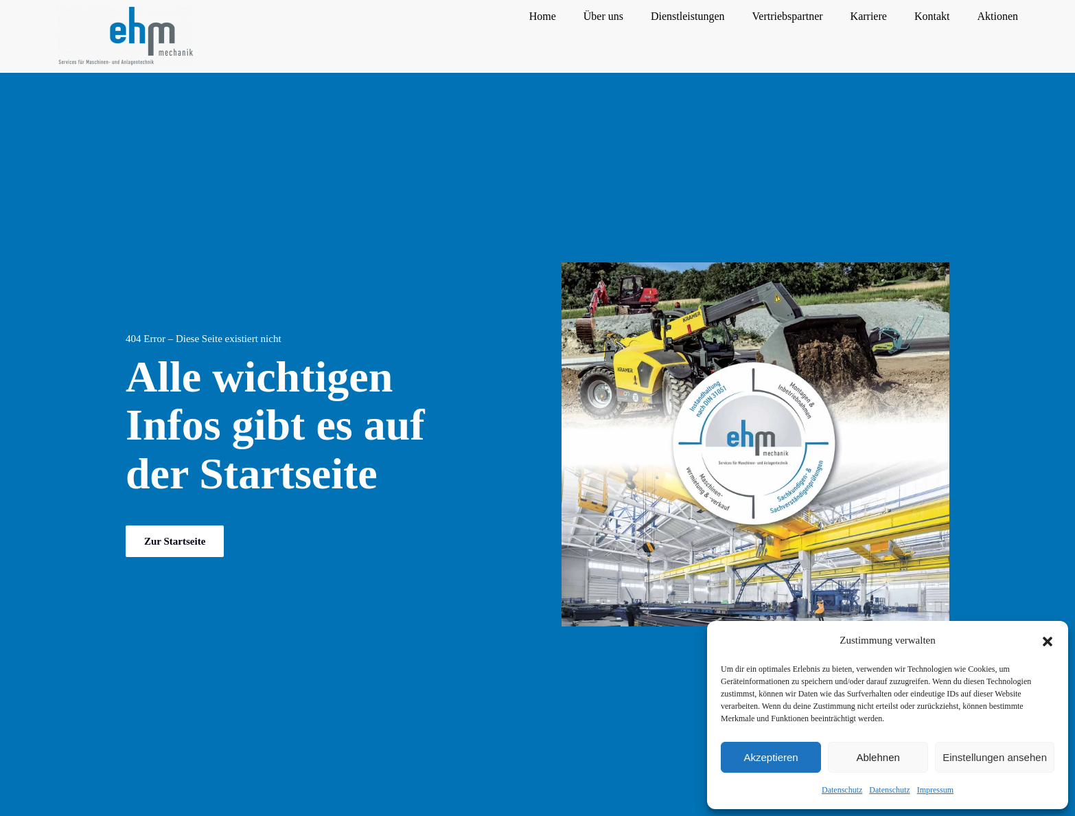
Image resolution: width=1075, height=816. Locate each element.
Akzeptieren (770, 757)
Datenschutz (842, 790)
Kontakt (932, 16)
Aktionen (997, 16)
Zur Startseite (174, 541)
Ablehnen (877, 757)
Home (542, 16)
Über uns (603, 16)
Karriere (869, 16)
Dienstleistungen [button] (688, 16)
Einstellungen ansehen (995, 757)
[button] (1047, 640)
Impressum (935, 790)
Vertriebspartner (787, 16)
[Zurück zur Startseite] (125, 36)
